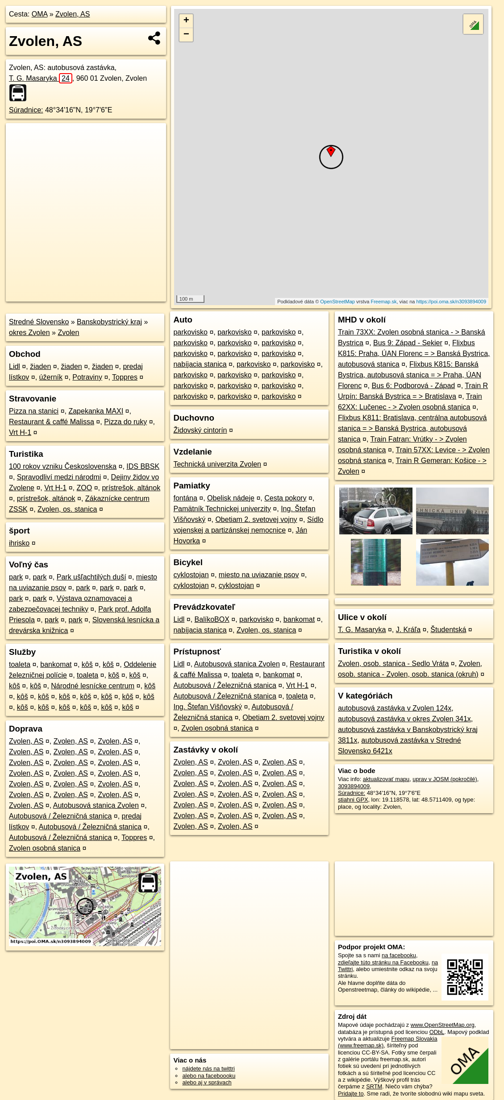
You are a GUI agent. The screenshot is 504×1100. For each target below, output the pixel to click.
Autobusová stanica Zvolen (96, 805)
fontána (185, 498)
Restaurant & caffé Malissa (51, 422)
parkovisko (190, 332)
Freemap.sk (383, 301)
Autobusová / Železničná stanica (60, 816)
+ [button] (186, 21)
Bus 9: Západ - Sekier (407, 343)
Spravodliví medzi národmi (59, 477)
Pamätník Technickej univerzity (222, 509)
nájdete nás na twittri (208, 1068)
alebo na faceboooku (208, 1075)
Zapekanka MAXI (95, 411)
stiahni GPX (353, 799)
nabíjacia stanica (199, 364)
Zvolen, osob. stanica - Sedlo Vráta (393, 663)
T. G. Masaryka (40, 78)
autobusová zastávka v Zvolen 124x (394, 708)
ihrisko (19, 543)
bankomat (55, 664)
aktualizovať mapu (386, 779)
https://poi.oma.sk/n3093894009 (452, 301)
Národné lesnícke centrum (92, 686)
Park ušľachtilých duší (91, 577)
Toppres (124, 377)
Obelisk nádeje (230, 498)
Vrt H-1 (20, 432)
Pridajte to (351, 1093)
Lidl (14, 366)
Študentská (448, 629)
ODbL (436, 1032)
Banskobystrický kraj (109, 322)
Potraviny (87, 377)
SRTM (374, 1086)
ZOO (84, 488)
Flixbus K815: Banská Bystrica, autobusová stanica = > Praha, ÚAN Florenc (409, 374)
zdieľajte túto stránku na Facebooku (383, 962)
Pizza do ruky (125, 422)
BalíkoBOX (212, 619)
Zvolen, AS (72, 14)
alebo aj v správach (206, 1082)
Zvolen (68, 332)
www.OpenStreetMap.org (443, 1024)
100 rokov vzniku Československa (63, 466)
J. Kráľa (408, 629)
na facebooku (399, 955)
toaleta (19, 664)
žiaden (40, 366)
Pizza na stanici (33, 411)
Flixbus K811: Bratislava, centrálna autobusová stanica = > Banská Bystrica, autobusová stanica (412, 428)
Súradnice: (26, 110)
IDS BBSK (142, 466)
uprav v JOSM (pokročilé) (444, 779)
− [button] (186, 34)
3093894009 (354, 786)
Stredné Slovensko (39, 322)
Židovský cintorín (200, 430)
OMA (40, 14)
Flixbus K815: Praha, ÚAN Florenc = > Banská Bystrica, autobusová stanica (414, 353)
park (16, 577)
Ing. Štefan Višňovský (207, 707)
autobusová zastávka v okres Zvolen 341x (404, 719)
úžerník (50, 377)
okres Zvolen (29, 332)
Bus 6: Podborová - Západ (413, 385)
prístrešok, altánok (131, 488)
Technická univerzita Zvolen (217, 464)
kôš (87, 664)
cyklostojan (190, 575)
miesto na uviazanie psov (259, 575)
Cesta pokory (285, 498)
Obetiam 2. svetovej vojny (256, 519)
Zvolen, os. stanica (67, 509)
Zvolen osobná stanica (44, 848)
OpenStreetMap (337, 301)
